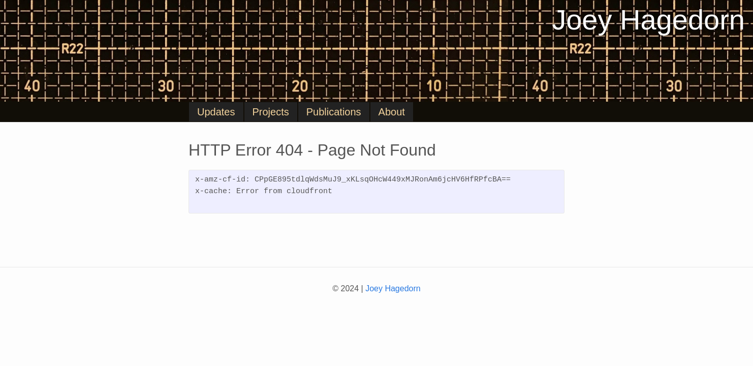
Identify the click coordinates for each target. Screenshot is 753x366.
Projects (271, 111)
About (392, 111)
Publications (333, 111)
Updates (216, 111)
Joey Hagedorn (648, 20)
